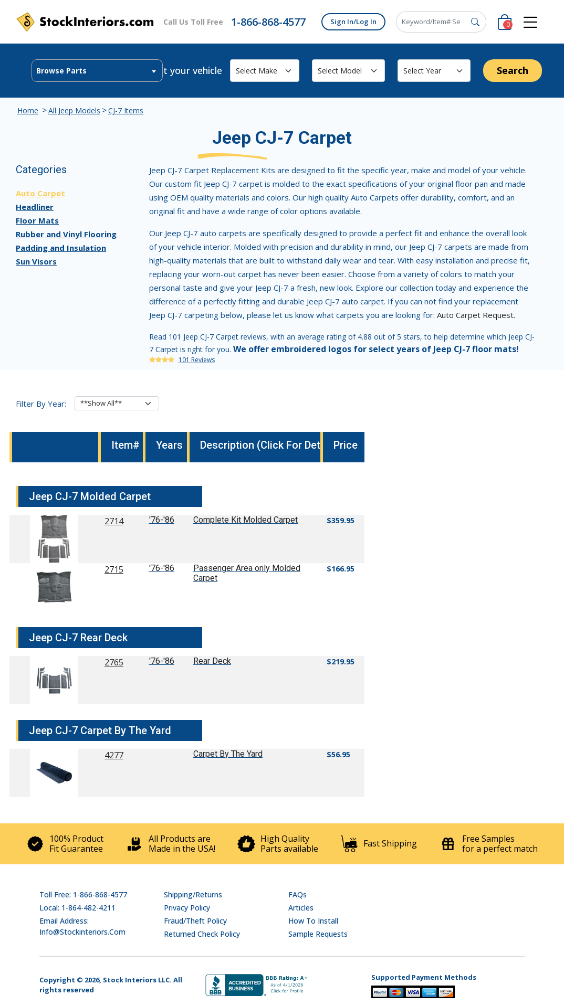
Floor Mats (37, 220)
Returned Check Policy (202, 934)
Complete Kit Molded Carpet (245, 520)
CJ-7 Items (125, 110)
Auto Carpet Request (475, 315)
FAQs (297, 894)
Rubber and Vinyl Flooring (66, 234)
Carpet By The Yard (228, 754)
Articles (301, 908)
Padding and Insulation (61, 247)
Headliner (35, 207)
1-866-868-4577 (268, 22)
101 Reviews (197, 359)
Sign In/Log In (353, 21)
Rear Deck (212, 661)
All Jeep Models (74, 110)
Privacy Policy (187, 908)
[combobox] (97, 70)
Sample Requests (318, 934)
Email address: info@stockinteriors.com (82, 926)
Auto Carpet (40, 193)
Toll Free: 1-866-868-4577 (83, 894)
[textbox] (97, 70)
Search (512, 70)
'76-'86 (161, 520)
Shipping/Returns (193, 894)
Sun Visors (36, 261)
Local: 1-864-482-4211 (77, 908)
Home (27, 110)
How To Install (313, 921)
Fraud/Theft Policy (195, 921)
